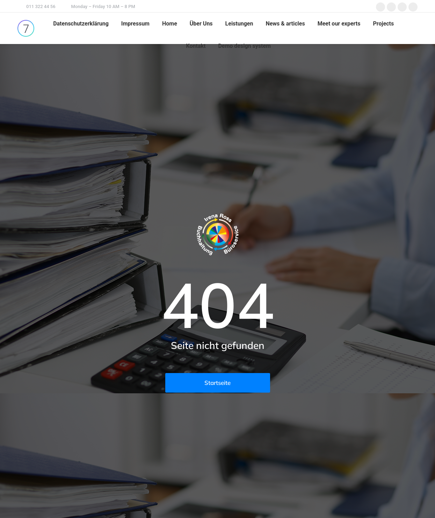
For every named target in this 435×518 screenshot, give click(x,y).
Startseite (217, 382)
